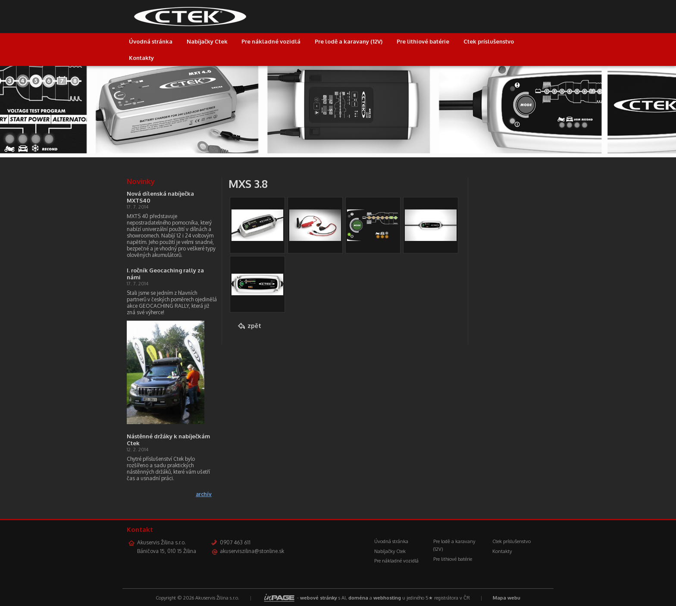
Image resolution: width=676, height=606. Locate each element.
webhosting (387, 598)
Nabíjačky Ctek (207, 41)
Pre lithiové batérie (423, 41)
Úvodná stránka (150, 41)
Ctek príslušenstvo (488, 41)
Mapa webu (506, 598)
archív (204, 494)
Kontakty (141, 57)
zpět (254, 325)
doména (358, 598)
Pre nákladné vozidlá (270, 41)
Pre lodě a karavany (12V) (348, 41)
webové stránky (318, 598)
